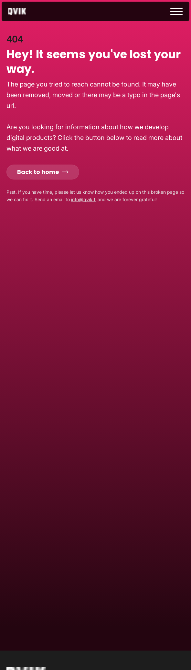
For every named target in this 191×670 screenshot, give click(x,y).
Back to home (43, 172)
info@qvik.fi (83, 199)
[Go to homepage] (22, 11)
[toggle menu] (176, 11)
